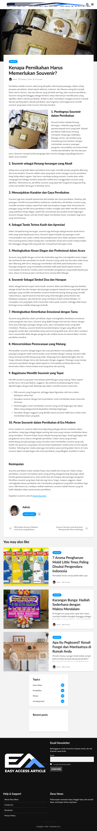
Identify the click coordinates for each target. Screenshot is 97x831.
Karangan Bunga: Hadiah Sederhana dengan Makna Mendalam (71, 604)
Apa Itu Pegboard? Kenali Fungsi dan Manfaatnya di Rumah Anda (71, 646)
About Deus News (11, 799)
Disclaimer (8, 810)
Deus (58, 826)
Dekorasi (13, 61)
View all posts (29, 514)
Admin (13, 79)
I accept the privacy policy (62, 764)
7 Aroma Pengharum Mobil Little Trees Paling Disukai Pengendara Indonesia (70, 564)
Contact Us (8, 805)
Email (52, 755)
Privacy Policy (9, 815)
